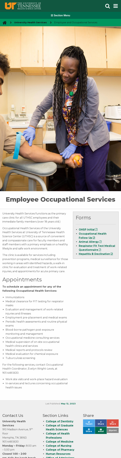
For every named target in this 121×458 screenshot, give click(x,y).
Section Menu (60, 15)
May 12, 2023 (68, 403)
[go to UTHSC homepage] (3, 22)
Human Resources (58, 453)
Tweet (90, 424)
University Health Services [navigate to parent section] (30, 22)
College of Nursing (58, 445)
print (113, 430)
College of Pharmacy (60, 449)
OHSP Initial (87, 229)
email (101, 431)
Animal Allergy (89, 241)
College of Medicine (59, 441)
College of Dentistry (59, 421)
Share (102, 424)
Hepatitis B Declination (94, 253)
